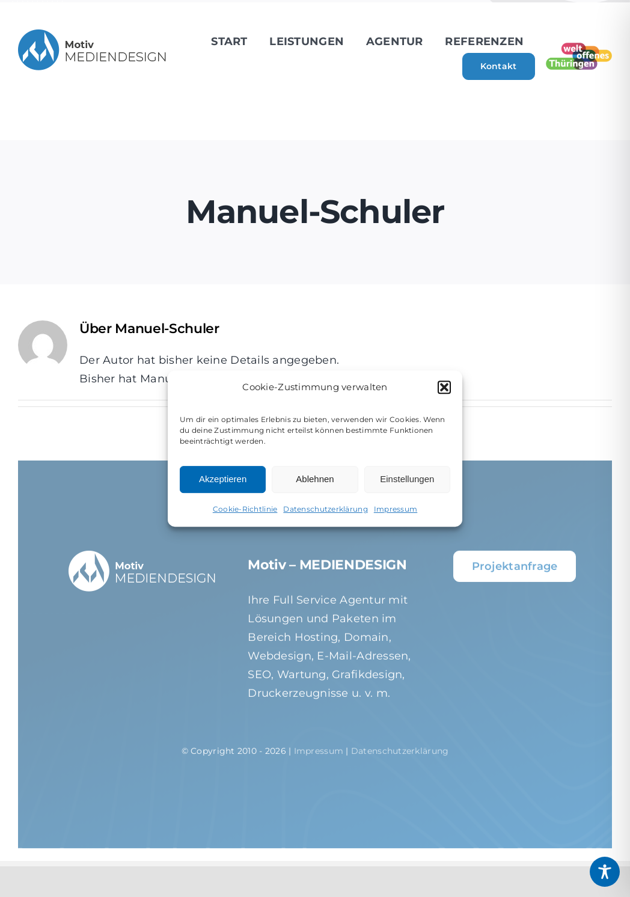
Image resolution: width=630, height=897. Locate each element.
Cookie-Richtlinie (245, 508)
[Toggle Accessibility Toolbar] (605, 872)
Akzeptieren (222, 479)
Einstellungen (407, 479)
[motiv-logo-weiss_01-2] (143, 559)
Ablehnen (315, 479)
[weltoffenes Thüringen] (579, 48)
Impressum (395, 508)
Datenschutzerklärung (325, 508)
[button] (444, 387)
